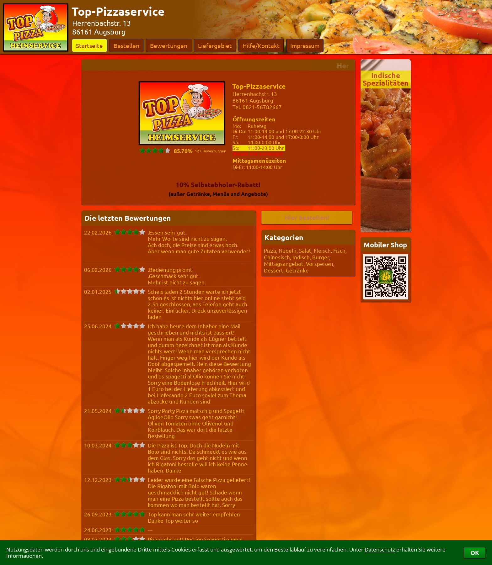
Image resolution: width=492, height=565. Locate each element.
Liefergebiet (215, 45)
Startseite (89, 45)
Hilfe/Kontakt (261, 45)
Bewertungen (168, 45)
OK (474, 553)
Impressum (304, 45)
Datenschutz (380, 549)
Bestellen (126, 45)
